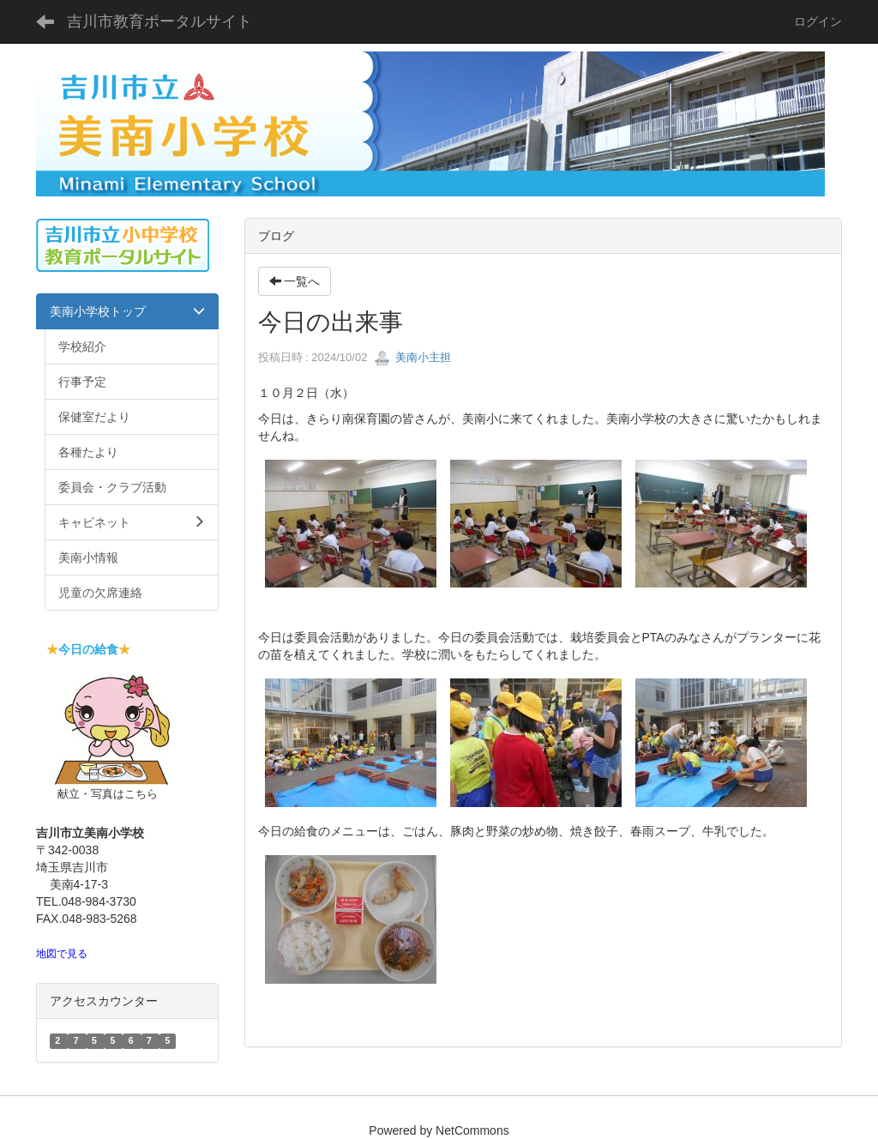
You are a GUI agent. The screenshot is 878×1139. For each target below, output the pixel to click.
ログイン (818, 21)
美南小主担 (413, 357)
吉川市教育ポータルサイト (159, 21)
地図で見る (61, 954)
